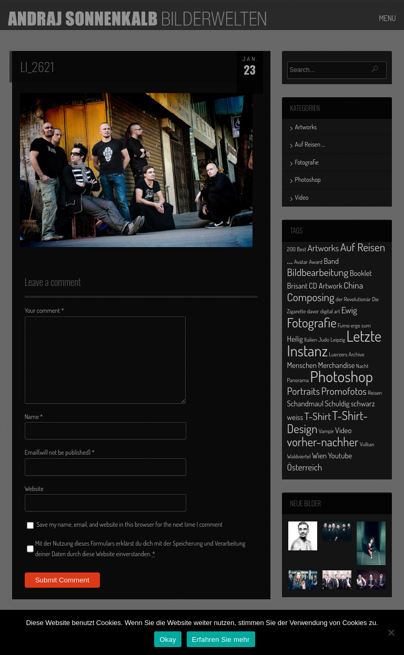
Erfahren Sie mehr (221, 639)
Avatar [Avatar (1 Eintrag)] (301, 261)
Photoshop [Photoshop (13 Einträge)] (341, 376)
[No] (391, 632)
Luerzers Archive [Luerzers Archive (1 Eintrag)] (346, 354)
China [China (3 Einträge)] (353, 285)
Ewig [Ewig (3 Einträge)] (349, 309)
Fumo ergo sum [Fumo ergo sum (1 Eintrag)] (354, 325)
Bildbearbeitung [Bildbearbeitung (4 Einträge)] (318, 272)
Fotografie (307, 162)
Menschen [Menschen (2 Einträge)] (302, 365)
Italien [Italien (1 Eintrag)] (310, 339)
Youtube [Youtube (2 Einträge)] (340, 455)
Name (34, 417)
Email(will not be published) (60, 452)
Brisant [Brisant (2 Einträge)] (297, 285)
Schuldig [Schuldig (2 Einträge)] (337, 403)
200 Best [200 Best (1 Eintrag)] (296, 249)
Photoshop (308, 179)
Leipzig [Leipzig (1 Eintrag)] (337, 339)
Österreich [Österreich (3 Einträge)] (304, 467)
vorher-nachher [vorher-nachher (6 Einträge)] (323, 441)
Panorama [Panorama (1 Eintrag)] (298, 380)
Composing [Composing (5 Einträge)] (311, 297)
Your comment (44, 310)
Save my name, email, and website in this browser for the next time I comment (129, 524)
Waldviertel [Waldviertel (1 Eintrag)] (299, 456)
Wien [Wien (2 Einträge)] (319, 455)
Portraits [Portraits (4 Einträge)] (303, 390)
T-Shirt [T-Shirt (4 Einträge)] (318, 416)
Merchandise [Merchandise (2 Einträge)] (336, 365)
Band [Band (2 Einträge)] (331, 260)
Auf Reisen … (310, 144)
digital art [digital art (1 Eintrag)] (330, 311)
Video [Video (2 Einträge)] (343, 430)
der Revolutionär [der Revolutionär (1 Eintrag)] (353, 299)
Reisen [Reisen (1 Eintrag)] (375, 392)
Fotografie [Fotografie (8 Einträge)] (312, 322)
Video (302, 197)
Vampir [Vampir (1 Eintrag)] (326, 431)
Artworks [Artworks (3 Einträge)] (323, 247)
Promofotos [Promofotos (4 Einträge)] (343, 390)
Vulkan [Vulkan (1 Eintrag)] (367, 444)
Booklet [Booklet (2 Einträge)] (361, 273)
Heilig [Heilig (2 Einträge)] (295, 338)
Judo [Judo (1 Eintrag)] (323, 339)
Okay (167, 639)
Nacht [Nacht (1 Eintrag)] (362, 366)
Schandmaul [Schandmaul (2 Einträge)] (305, 403)
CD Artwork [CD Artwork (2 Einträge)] (325, 285)
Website (34, 489)
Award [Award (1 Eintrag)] (315, 261)
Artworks (306, 127)
